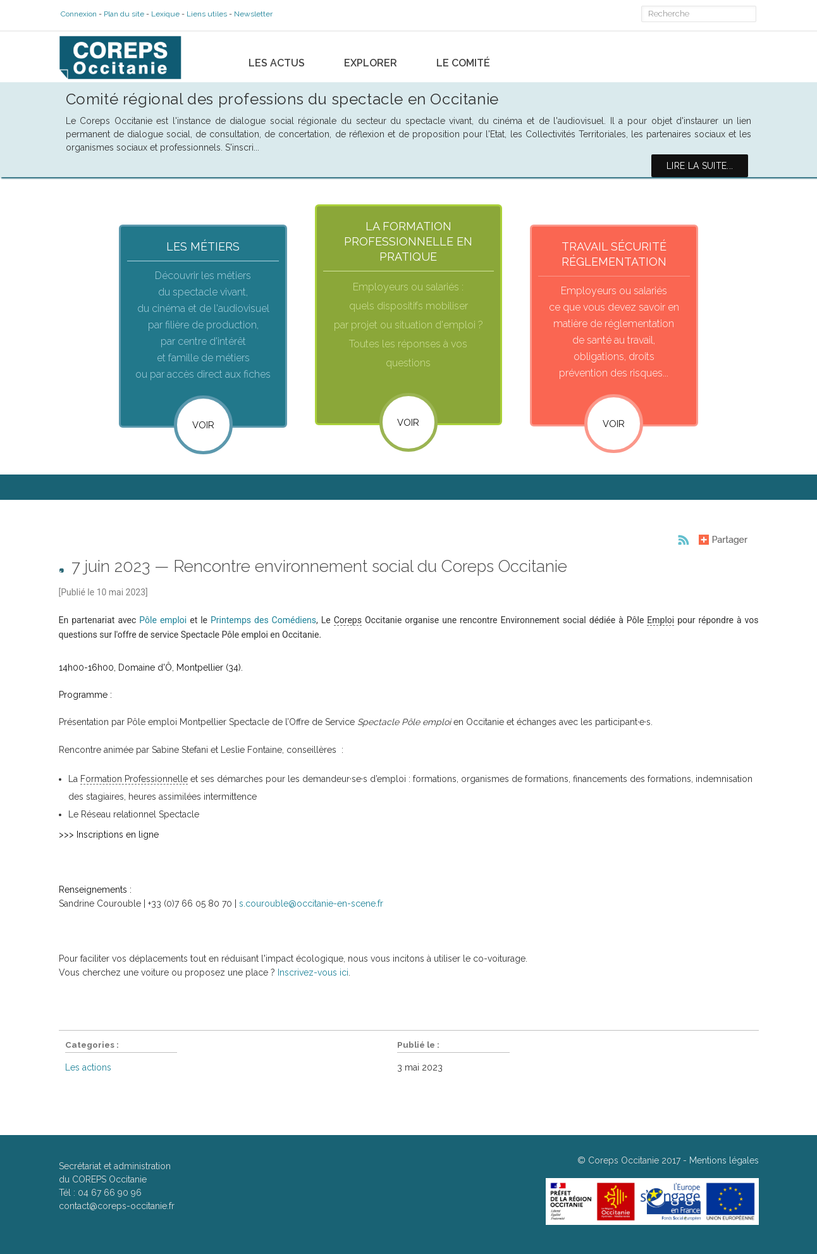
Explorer (370, 58)
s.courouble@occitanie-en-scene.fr (311, 907)
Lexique (163, 13)
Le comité (463, 58)
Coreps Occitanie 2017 (634, 1163)
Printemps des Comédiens (263, 623)
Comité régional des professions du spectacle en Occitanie (282, 94)
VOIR (408, 422)
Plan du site (122, 13)
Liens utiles (205, 13)
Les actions (88, 1070)
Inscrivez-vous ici (313, 976)
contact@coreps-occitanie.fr (117, 1209)
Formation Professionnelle (134, 782)
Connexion (77, 13)
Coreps (348, 623)
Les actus (277, 58)
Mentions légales (724, 1163)
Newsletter (251, 13)
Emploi (660, 623)
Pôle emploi (163, 623)
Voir (203, 424)
